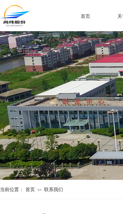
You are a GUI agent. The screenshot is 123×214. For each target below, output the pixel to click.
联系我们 (53, 189)
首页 (30, 189)
